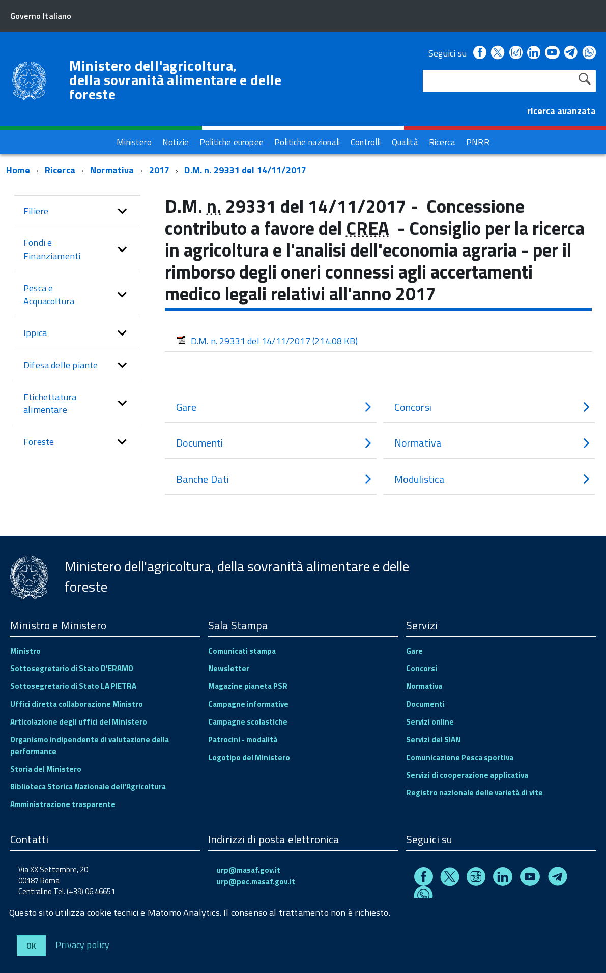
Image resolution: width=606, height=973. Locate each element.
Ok (31, 946)
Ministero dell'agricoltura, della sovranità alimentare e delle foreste (175, 80)
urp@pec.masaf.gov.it (255, 881)
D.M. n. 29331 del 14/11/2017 (245, 170)
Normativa (112, 170)
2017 (159, 170)
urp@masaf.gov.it (248, 870)
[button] (122, 211)
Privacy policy (82, 944)
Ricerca (60, 170)
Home (18, 170)
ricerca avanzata (561, 111)
